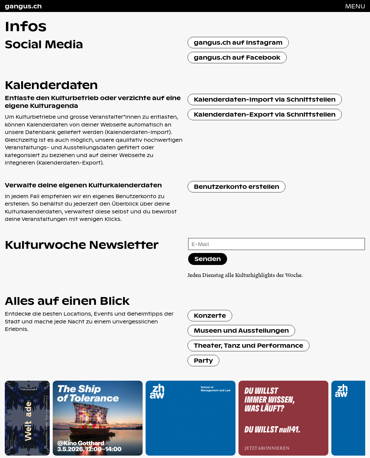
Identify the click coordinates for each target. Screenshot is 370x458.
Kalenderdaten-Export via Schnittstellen (265, 114)
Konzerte (210, 315)
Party (203, 360)
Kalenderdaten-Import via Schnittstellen (265, 99)
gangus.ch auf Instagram (238, 42)
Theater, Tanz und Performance (248, 345)
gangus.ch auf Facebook (237, 57)
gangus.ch (23, 6)
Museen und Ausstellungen (241, 330)
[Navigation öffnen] (355, 6)
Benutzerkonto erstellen (236, 186)
